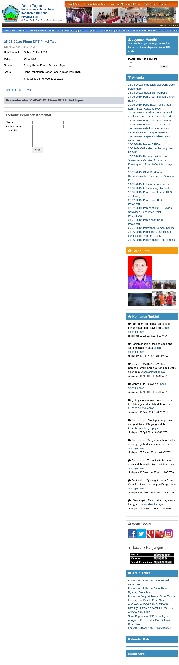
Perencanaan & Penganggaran (66, 30)
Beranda (10, 30)
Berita (21, 30)
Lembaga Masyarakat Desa (125, 4)
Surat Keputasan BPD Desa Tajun (148, 616)
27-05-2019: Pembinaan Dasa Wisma (150, 120)
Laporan (92, 30)
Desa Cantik (171, 30)
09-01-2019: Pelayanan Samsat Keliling (151, 227)
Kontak (163, 4)
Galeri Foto (139, 251)
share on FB (13, 89)
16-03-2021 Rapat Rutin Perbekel (147, 92)
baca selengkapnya (153, 371)
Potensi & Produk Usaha (147, 30)
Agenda (136, 77)
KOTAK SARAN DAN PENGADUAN (149, 628)
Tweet (28, 89)
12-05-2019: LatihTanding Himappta (149, 188)
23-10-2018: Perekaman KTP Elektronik (151, 239)
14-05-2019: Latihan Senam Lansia (148, 184)
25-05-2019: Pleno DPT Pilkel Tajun (149, 124)
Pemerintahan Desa (95, 4)
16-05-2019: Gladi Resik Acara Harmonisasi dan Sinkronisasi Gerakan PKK (151, 176)
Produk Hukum (37, 30)
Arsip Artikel (139, 573)
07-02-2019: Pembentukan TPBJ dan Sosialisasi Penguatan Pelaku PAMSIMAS (150, 212)
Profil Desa (74, 4)
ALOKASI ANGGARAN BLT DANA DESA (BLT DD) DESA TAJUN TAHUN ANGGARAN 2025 (150, 608)
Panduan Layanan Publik (115, 30)
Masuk (163, 66)
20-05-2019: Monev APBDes (145, 144)
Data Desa (149, 4)
